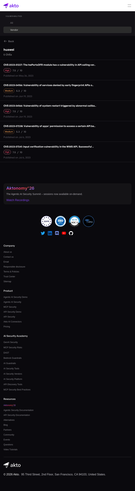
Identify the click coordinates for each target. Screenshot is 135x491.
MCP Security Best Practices (17, 389)
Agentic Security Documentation (19, 410)
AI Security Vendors (13, 374)
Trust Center (9, 276)
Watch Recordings (17, 200)
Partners (7, 430)
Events (7, 439)
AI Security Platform (13, 379)
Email (6, 262)
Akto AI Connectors (13, 321)
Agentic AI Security (12, 302)
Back (11, 41)
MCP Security (10, 307)
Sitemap (7, 281)
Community (9, 435)
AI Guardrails (10, 363)
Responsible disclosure (14, 267)
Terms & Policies (11, 271)
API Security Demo (12, 312)
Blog (6, 425)
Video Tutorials (10, 449)
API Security (9, 317)
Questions (8, 444)
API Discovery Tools (13, 384)
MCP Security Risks (13, 347)
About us (8, 252)
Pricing (7, 326)
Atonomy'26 (20, 188)
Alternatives (9, 420)
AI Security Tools (11, 368)
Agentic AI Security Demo (15, 297)
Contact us (9, 257)
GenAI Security (11, 342)
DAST (6, 353)
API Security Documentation (17, 415)
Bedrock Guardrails (13, 358)
